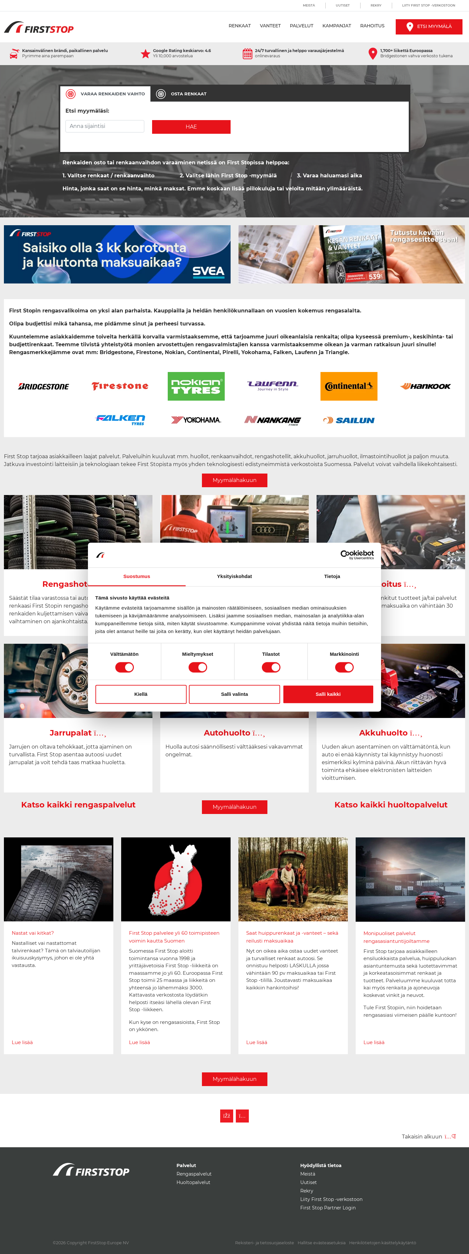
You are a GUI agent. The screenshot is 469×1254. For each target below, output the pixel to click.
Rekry (376, 5)
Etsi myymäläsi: (87, 111)
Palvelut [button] (301, 26)
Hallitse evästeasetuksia (322, 1242)
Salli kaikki (328, 694)
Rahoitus (372, 26)
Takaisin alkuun (429, 1137)
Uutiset (343, 5)
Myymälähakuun (235, 480)
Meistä (309, 5)
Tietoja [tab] (332, 576)
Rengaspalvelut (194, 1174)
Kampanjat (336, 26)
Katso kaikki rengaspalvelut (78, 804)
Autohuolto (234, 732)
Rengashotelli (78, 584)
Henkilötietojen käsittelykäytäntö (382, 1242)
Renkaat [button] (240, 26)
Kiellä (140, 694)
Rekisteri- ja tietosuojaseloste (264, 1242)
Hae (191, 127)
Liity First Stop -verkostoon (428, 5)
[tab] (105, 94)
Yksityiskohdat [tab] (234, 576)
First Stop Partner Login (328, 1208)
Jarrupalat (78, 732)
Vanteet (270, 26)
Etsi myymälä (429, 26)
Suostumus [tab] (136, 576)
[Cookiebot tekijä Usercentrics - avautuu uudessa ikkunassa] (345, 555)
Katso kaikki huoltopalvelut (391, 804)
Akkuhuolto (391, 732)
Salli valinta (234, 694)
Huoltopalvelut (193, 1182)
